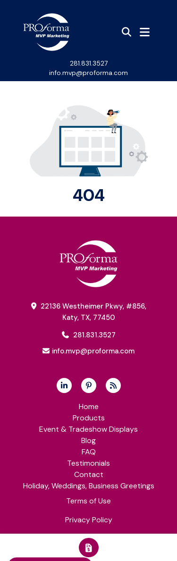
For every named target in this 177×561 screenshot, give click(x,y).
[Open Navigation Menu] (144, 32)
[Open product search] (126, 32)
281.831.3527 (89, 63)
